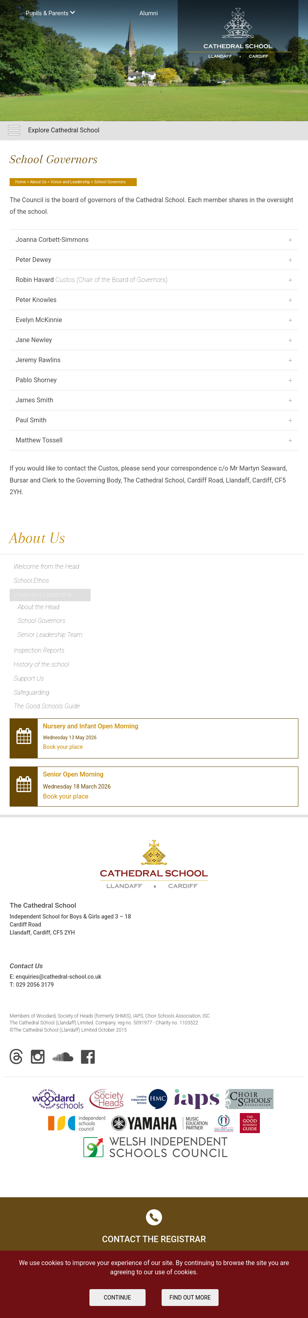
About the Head (38, 607)
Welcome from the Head (46, 566)
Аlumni (149, 13)
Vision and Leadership (70, 182)
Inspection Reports (39, 650)
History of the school (41, 664)
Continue (117, 1297)
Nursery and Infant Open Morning (90, 726)
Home (20, 182)
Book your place (63, 747)
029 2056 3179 (35, 984)
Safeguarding (31, 692)
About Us (38, 182)
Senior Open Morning (73, 774)
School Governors (41, 621)
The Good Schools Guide (47, 706)
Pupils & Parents (50, 12)
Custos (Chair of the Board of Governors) (92, 280)
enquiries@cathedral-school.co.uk (58, 976)
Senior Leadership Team (50, 635)
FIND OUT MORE (190, 1297)
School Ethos (31, 580)
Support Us (29, 678)
